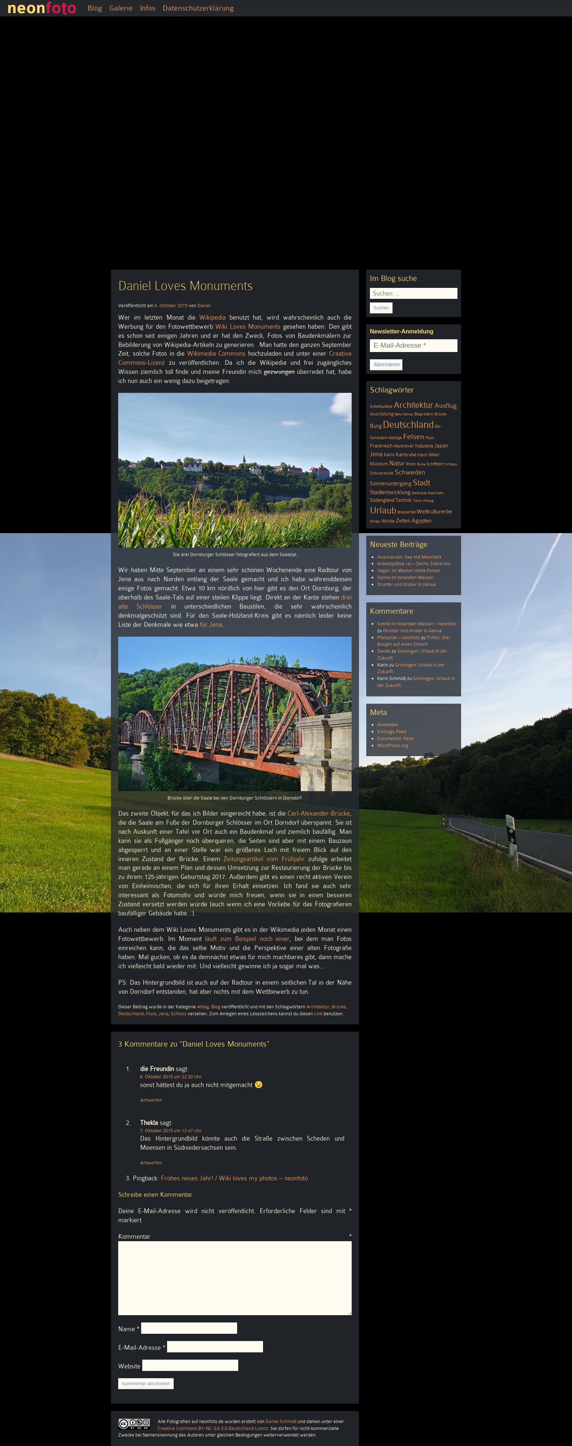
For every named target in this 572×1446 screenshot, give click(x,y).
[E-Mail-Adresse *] (413, 345)
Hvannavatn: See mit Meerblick (409, 557)
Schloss (178, 1013)
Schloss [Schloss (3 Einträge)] (451, 464)
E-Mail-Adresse (141, 1347)
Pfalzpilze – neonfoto (398, 637)
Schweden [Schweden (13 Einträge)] (410, 472)
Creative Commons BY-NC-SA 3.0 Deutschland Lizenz (213, 1428)
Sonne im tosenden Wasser (405, 577)
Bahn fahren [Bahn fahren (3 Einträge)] (404, 414)
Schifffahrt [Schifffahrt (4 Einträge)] (435, 464)
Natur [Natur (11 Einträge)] (397, 463)
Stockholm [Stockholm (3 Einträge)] (436, 493)
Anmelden (387, 724)
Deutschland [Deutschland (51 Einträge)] (408, 424)
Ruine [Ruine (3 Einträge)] (421, 464)
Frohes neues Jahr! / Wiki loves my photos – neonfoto (234, 1178)
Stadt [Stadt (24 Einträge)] (421, 482)
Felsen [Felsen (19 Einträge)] (413, 436)
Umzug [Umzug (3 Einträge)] (427, 501)
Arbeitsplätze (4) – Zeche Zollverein (414, 563)
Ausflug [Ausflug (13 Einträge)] (445, 405)
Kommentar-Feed (395, 738)
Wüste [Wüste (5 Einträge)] (388, 521)
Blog (95, 8)
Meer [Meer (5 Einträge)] (434, 454)
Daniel (203, 305)
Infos (147, 8)
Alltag (203, 1006)
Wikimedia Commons (216, 353)
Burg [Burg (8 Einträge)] (376, 426)
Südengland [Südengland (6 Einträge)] (382, 500)
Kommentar (235, 1236)
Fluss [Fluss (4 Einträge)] (429, 437)
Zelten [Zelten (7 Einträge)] (403, 521)
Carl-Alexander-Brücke (318, 813)
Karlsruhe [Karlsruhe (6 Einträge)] (406, 454)
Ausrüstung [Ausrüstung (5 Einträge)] (382, 414)
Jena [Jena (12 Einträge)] (376, 454)
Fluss (151, 1013)
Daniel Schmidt (281, 1421)
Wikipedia (212, 317)
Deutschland (131, 1013)
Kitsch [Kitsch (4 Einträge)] (422, 455)
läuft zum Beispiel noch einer (247, 938)
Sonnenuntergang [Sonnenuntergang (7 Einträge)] (390, 483)
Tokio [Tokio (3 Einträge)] (417, 501)
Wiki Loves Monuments (248, 326)
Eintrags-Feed (391, 731)
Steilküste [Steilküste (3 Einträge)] (418, 493)
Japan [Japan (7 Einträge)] (441, 446)
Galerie (121, 8)
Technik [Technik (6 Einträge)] (403, 500)
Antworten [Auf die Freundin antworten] (151, 1100)
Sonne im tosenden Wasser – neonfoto (416, 623)
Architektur (317, 1006)
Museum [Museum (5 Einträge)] (379, 463)
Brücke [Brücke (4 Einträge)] (440, 414)
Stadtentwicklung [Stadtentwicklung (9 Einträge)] (390, 492)
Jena (164, 1013)
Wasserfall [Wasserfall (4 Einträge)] (406, 512)
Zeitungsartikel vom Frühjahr (264, 859)
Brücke (339, 1006)
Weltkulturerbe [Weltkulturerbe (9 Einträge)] (434, 511)
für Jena (211, 624)
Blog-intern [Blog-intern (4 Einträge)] (423, 414)
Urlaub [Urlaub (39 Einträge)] (383, 510)
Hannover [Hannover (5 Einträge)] (404, 446)
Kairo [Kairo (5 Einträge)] (389, 454)
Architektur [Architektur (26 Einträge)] (413, 405)
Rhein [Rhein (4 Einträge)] (411, 464)
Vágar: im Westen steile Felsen (408, 570)
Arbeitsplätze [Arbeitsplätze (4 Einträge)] (381, 406)
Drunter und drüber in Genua (406, 584)
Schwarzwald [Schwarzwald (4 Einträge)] (382, 473)
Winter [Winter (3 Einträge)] (375, 521)
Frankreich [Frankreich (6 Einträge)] (381, 446)
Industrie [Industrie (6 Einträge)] (424, 446)
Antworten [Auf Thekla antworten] (151, 1162)
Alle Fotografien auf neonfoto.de (191, 1421)
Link (318, 1013)
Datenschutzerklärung (198, 8)
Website (129, 1366)
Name (128, 1329)
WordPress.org (392, 745)
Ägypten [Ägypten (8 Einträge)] (421, 520)
